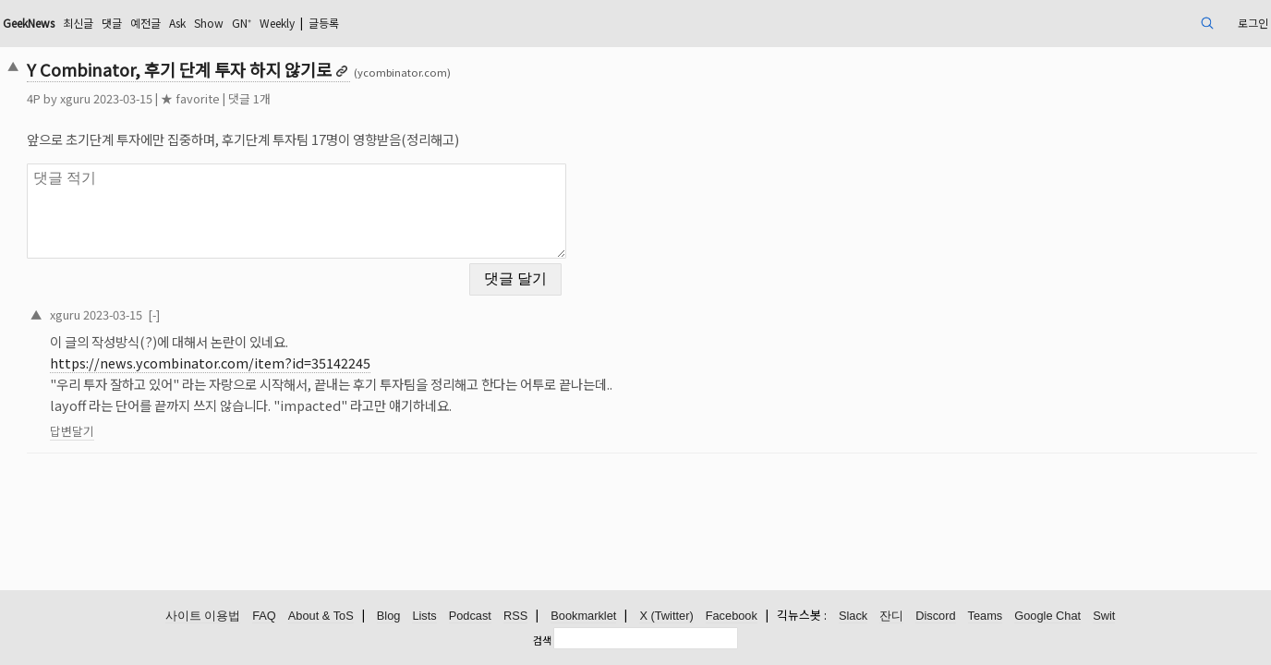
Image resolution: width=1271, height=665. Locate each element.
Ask (337, 22)
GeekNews (163, 22)
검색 (542, 640)
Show (374, 22)
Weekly (455, 22)
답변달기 (195, 420)
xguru (198, 98)
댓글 (261, 22)
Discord (935, 616)
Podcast (470, 616)
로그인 (1123, 22)
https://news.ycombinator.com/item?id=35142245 (333, 351)
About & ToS (321, 616)
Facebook (731, 616)
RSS (515, 616)
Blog (389, 616)
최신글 (223, 22)
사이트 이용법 (203, 616)
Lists (424, 616)
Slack (853, 616)
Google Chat (1047, 616)
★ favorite (313, 98)
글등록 (512, 22)
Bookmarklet (583, 616)
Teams (985, 616)
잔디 (891, 616)
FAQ (264, 616)
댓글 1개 (372, 98)
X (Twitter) (666, 616)
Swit (1104, 616)
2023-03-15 (235, 302)
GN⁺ (412, 22)
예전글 (300, 22)
